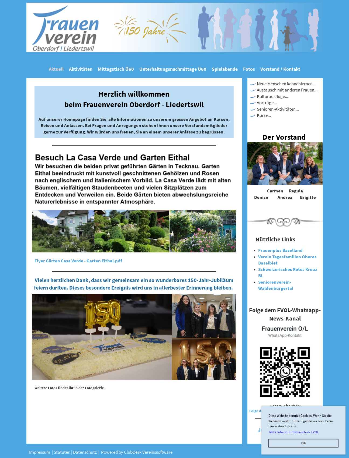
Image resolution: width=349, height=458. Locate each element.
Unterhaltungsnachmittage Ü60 (172, 69)
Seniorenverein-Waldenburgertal (275, 285)
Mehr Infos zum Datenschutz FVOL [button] (294, 432)
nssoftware (162, 452)
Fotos (249, 69)
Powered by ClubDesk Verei (126, 452)
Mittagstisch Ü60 (116, 69)
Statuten (62, 452)
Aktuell (56, 69)
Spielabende (225, 69)
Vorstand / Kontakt (280, 69)
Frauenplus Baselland (280, 250)
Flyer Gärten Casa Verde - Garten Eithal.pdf (78, 261)
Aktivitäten (80, 69)
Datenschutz (85, 452)
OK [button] (303, 443)
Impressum (40, 452)
